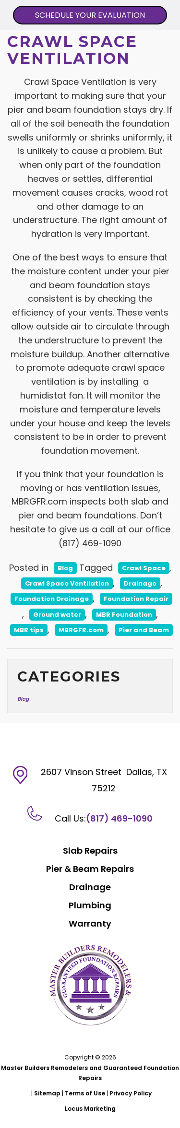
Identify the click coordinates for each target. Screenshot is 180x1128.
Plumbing (90, 905)
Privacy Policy (130, 1093)
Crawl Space (144, 568)
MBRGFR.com (81, 629)
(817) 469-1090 (119, 818)
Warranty (90, 923)
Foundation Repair (136, 598)
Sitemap (47, 1093)
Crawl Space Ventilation (67, 583)
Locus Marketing (90, 1108)
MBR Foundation (124, 614)
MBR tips (29, 629)
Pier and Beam (144, 629)
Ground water (57, 614)
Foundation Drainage (51, 598)
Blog (65, 568)
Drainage (140, 583)
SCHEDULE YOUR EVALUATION (90, 15)
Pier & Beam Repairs (90, 869)
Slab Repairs (90, 851)
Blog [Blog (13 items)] (23, 699)
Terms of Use (85, 1093)
